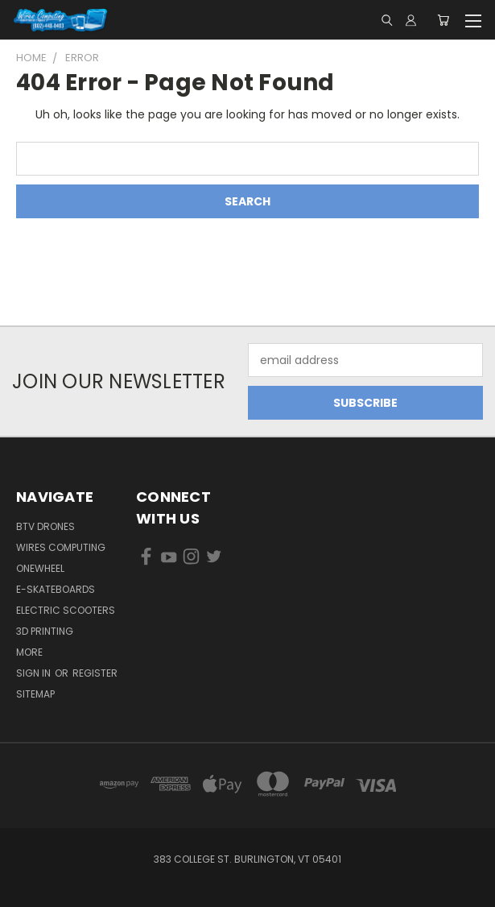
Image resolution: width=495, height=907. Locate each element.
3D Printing (44, 631)
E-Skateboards (55, 589)
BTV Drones (45, 526)
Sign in (34, 673)
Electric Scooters (65, 610)
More (29, 652)
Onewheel (40, 568)
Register (95, 673)
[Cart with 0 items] (443, 20)
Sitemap (35, 694)
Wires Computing (60, 547)
